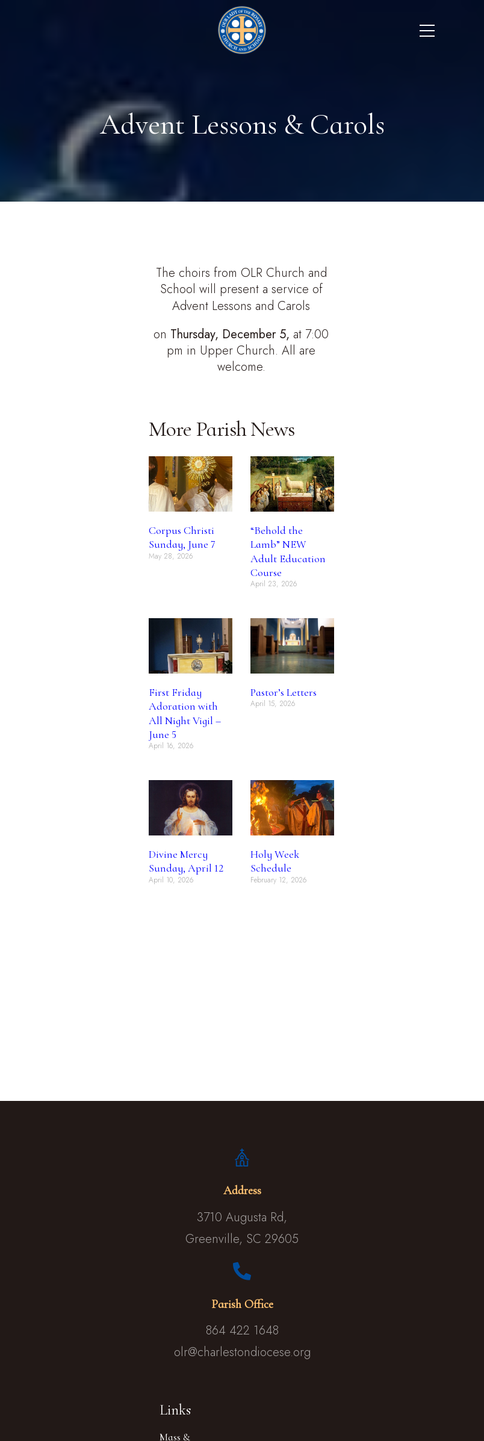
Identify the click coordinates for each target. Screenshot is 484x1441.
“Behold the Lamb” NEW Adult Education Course (288, 551)
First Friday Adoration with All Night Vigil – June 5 (185, 713)
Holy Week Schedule (274, 861)
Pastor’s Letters (283, 692)
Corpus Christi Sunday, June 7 (182, 537)
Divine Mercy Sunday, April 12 (186, 861)
